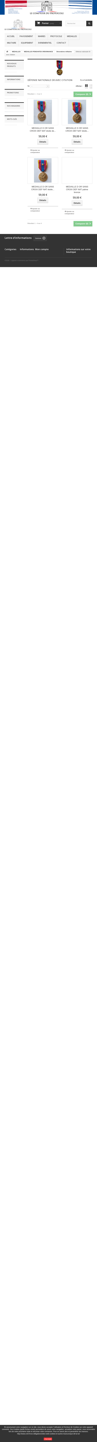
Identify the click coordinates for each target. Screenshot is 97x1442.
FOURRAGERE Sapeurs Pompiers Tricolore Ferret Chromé (12, 126)
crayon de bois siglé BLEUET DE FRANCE (14, 507)
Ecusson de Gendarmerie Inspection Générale (13, 815)
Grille (86, 86)
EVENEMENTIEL (45, 42)
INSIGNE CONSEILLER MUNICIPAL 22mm (12, 1159)
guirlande (9, 1346)
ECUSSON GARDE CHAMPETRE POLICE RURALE (14, 965)
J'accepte (48, 1439)
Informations (13, 1195)
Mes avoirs (39, 1391)
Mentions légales (15, 1206)
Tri (28, 86)
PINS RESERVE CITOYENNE (11, 926)
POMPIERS (10, 1326)
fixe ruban (9, 1339)
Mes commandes (41, 1388)
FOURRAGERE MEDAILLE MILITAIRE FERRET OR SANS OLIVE (14, 166)
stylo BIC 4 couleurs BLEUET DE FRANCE (14, 471)
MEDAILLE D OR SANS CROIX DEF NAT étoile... (77, 129)
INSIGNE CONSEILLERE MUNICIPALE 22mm (13, 393)
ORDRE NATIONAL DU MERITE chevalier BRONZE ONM (14, 702)
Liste (90, 86)
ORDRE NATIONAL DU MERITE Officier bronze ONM (14, 662)
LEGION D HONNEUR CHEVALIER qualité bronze (14, 277)
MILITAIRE (11, 42)
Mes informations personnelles (46, 1398)
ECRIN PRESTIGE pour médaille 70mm (13, 623)
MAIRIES (41, 36)
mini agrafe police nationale (12, 778)
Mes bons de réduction (43, 1401)
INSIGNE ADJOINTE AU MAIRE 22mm (13, 354)
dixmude (9, 1330)
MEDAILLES (72, 36)
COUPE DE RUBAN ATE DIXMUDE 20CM (13, 890)
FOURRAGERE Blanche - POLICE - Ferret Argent (13, 89)
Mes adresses (40, 1394)
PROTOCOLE (56, 36)
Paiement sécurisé (15, 1219)
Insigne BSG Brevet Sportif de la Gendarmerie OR (13, 1045)
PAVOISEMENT (26, 36)
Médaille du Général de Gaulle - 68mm (14, 240)
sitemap (23, 1423)
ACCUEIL (11, 36)
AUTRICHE (10, 1350)
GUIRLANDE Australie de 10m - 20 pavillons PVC (14, 1254)
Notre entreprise (14, 1215)
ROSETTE (9, 1353)
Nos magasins (14, 1222)
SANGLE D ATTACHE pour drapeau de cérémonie (14, 1005)
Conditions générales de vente (25, 1413)
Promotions (13, 1231)
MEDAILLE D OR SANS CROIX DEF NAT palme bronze (77, 189)
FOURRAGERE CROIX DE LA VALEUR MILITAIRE (14, 205)
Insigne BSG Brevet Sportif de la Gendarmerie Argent (13, 1083)
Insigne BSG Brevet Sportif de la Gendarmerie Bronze (13, 1121)
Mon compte (42, 1384)
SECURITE (10, 1343)
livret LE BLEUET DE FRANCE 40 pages (13, 433)
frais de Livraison (15, 1202)
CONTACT (61, 42)
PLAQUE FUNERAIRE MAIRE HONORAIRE (14, 316)
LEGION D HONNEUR (14, 1357)
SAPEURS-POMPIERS (10, 1334)
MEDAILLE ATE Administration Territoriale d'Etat (11, 853)
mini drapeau (11, 1322)
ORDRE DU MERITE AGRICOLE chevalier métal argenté (13, 584)
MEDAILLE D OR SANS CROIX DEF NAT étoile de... (43, 129)
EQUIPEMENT (27, 42)
